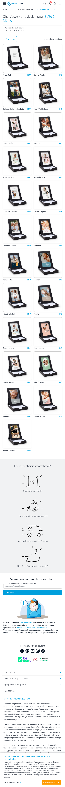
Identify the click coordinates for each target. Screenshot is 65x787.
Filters (8, 39)
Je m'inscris (10, 592)
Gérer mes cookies (12, 782)
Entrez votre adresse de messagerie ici (20, 583)
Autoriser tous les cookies (51, 782)
